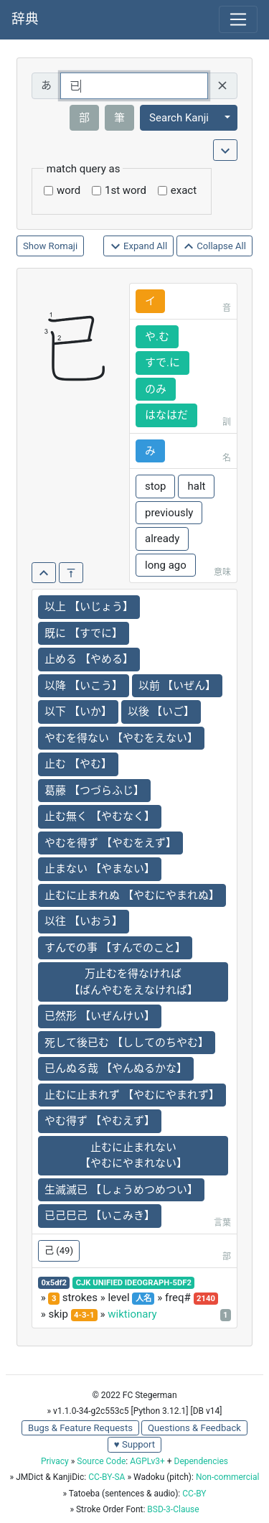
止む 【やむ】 (78, 764)
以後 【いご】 (161, 711)
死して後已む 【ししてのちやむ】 (126, 1042)
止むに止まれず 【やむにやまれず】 (132, 1095)
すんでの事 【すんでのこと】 (115, 947)
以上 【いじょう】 (88, 606)
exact (184, 190)
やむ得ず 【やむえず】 (99, 1120)
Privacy (55, 1461)
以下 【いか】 (78, 711)
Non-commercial (227, 1477)
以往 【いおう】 (83, 921)
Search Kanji (179, 117)
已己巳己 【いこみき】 (99, 1215)
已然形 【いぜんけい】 (99, 1016)
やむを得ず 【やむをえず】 (110, 843)
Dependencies (201, 1461)
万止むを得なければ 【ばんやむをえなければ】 (133, 982)
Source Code (101, 1461)
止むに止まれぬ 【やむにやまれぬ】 (132, 895)
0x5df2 (54, 1282)
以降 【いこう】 (83, 685)
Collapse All (214, 247)
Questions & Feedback (194, 1427)
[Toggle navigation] (238, 19)
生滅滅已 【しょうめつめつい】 (121, 1189)
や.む (157, 336)
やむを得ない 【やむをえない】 (121, 738)
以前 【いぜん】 (177, 685)
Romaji (63, 246)
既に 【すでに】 (83, 633)
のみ (155, 389)
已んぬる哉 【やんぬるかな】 (115, 1068)
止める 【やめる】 (88, 659)
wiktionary (132, 1314)
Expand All (139, 247)
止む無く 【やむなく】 (99, 816)
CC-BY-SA (106, 1477)
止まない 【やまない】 (99, 868)
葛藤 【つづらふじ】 (94, 790)
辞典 (25, 19)
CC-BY (194, 1494)
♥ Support (134, 1444)
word (68, 190)
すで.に (162, 362)
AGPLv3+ (147, 1461)
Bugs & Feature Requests (80, 1427)
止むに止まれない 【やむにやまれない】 (133, 1155)
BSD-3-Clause (173, 1509)
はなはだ (166, 415)
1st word (125, 190)
